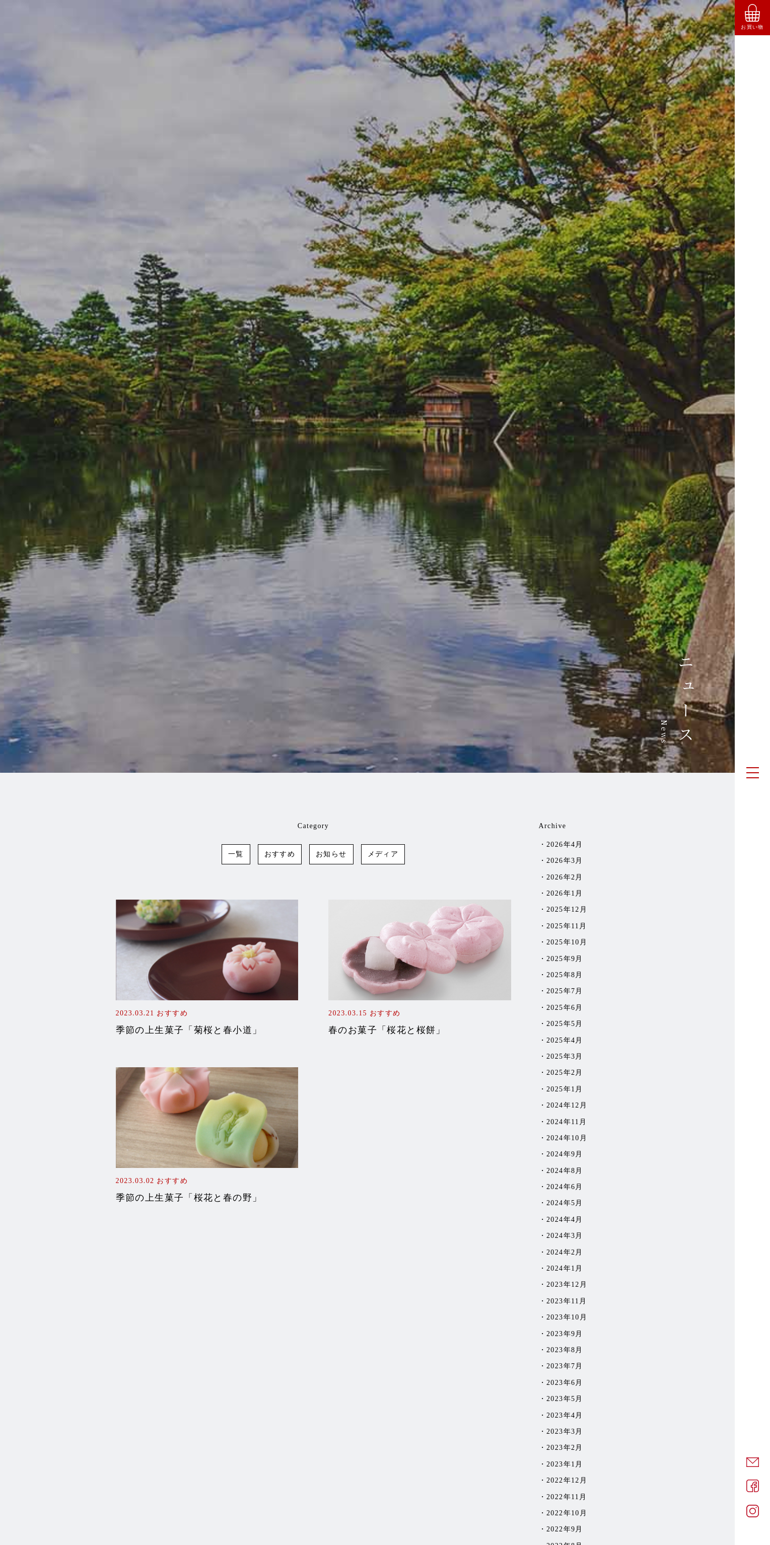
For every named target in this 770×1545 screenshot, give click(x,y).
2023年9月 (564, 1334)
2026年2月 (564, 877)
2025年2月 (564, 1072)
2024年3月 (564, 1235)
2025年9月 (564, 959)
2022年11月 (566, 1497)
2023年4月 (564, 1415)
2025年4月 (564, 1040)
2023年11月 (566, 1301)
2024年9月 (564, 1154)
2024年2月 (564, 1252)
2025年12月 (566, 909)
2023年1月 (564, 1464)
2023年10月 (566, 1317)
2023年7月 (564, 1366)
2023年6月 (564, 1382)
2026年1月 (564, 893)
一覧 (236, 854)
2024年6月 (564, 1187)
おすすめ (280, 854)
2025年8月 (564, 975)
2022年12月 (566, 1480)
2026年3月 (564, 860)
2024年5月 (564, 1203)
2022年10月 (566, 1513)
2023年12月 (566, 1284)
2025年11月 (566, 926)
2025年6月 (564, 1007)
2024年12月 (566, 1105)
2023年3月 (564, 1431)
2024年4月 (564, 1219)
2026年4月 (564, 844)
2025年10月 (566, 942)
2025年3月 (564, 1056)
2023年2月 (564, 1447)
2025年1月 (564, 1089)
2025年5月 (564, 1023)
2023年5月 (564, 1399)
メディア (383, 854)
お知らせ (331, 854)
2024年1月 (564, 1268)
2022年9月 (564, 1529)
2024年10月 (566, 1138)
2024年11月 (566, 1122)
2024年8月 (564, 1170)
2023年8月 (564, 1350)
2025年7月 (564, 991)
